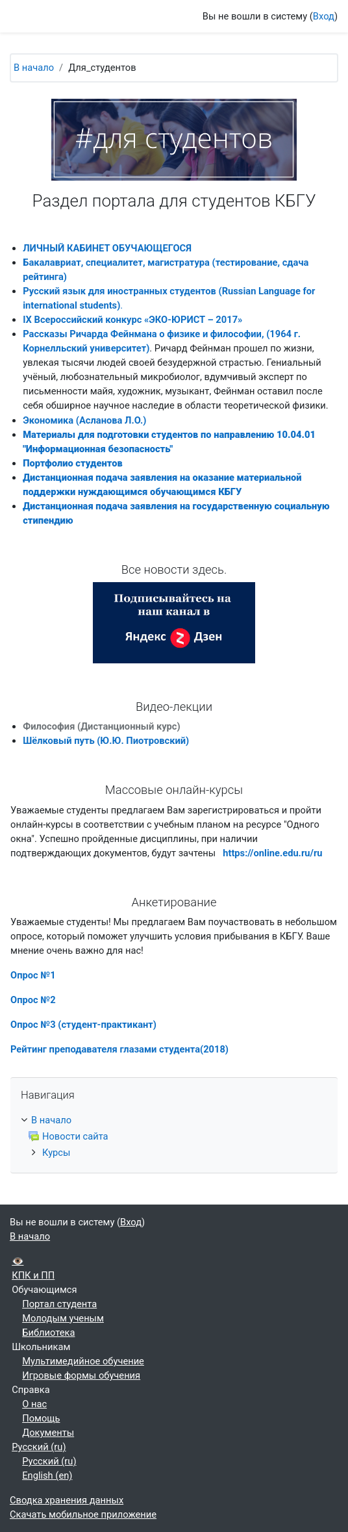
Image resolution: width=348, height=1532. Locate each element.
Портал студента (59, 1304)
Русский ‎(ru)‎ (39, 1447)
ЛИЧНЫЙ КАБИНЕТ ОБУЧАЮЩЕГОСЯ (107, 248)
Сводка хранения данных (66, 1500)
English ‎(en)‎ (47, 1475)
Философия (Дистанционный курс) (101, 726)
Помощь (41, 1418)
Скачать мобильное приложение (83, 1514)
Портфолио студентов (72, 463)
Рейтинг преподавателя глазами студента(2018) (119, 1049)
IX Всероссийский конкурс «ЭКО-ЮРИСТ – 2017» (132, 320)
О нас (34, 1404)
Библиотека (48, 1332)
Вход (323, 16)
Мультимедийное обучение (83, 1361)
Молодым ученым (63, 1318)
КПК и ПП (33, 1275)
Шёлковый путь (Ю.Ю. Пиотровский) (106, 741)
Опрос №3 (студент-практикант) (83, 1024)
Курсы (56, 1152)
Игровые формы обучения (81, 1375)
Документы (48, 1432)
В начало (34, 67)
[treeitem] (174, 1136)
